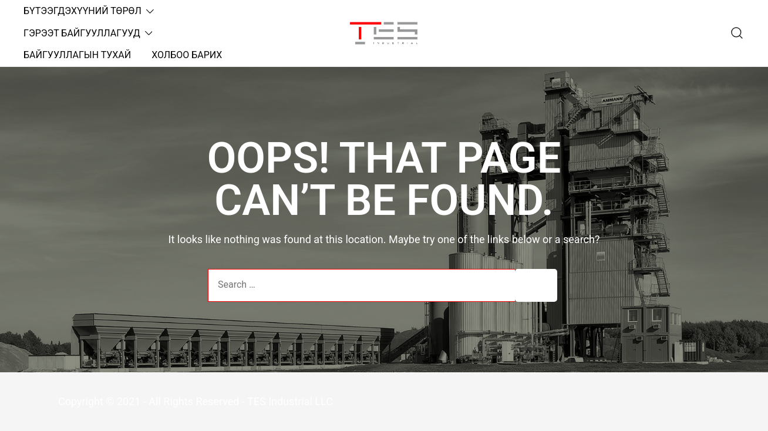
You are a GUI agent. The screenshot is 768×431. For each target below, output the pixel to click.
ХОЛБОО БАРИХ (186, 54)
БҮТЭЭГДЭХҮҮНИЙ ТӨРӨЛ (82, 10)
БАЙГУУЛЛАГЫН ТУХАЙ (77, 54)
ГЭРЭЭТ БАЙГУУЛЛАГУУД (81, 33)
